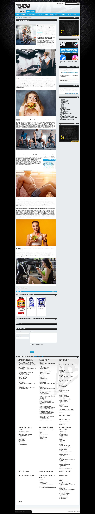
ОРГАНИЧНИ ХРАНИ (65, 415)
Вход (62, 3)
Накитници (62, 440)
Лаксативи (42, 405)
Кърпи (61, 460)
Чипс (61, 367)
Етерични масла (22, 440)
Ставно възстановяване (24, 369)
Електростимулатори (64, 482)
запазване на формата (65, 103)
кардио (17, 287)
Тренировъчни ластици (65, 464)
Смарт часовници (63, 492)
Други (61, 480)
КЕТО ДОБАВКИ (64, 360)
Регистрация (59, 3)
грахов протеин (64, 108)
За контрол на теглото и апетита (47, 484)
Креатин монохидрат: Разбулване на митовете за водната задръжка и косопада (48, 163)
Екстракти (21, 381)
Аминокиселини (22, 366)
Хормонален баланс (44, 417)
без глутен (62, 106)
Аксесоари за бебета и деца (66, 451)
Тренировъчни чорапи (65, 454)
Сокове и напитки (64, 397)
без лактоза (63, 105)
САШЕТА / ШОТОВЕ (65, 471)
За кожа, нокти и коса (44, 393)
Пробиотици (42, 364)
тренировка (20, 287)
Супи (61, 381)
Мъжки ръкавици (64, 434)
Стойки (41, 431)
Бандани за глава (64, 453)
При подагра (42, 403)
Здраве (74, 14)
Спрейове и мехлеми (23, 444)
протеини (18, 217)
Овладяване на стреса (44, 415)
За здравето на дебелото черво (46, 411)
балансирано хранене (64, 100)
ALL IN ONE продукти (23, 373)
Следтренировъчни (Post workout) (26, 363)
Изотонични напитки (64, 379)
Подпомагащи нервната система (47, 416)
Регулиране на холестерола (45, 401)
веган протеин (63, 112)
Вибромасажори (63, 485)
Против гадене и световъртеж (46, 413)
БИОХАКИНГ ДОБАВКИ (23, 388)
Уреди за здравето (64, 494)
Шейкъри (62, 436)
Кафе (61, 389)
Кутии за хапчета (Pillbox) (65, 446)
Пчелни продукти (43, 372)
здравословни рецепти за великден (67, 119)
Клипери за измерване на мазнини (67, 459)
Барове (61, 375)
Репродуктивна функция (45, 418)
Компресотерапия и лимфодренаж (67, 484)
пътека (62, 114)
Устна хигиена (43, 398)
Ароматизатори (22, 438)
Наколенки (62, 441)
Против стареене (43, 392)
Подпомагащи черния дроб (45, 371)
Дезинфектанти (22, 433)
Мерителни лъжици (64, 461)
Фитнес (57, 14)
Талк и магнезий (63, 463)
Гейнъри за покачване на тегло (26, 372)
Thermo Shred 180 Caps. (31, 308)
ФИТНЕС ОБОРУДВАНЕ (46, 428)
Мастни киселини (23, 377)
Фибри (41, 366)
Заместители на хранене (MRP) (66, 376)
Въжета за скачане (44, 434)
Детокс (41, 386)
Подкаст (40, 14)
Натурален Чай (43, 381)
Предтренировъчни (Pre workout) (26, 362)
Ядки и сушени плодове (65, 399)
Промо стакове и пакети (46, 471)
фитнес (26, 287)
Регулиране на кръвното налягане (47, 407)
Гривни (61, 458)
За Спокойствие (43, 483)
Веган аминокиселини (65, 421)
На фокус (63, 14)
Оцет (61, 391)
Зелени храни (42, 377)
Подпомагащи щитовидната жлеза (47, 388)
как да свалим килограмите (66, 115)
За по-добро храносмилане (45, 400)
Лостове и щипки (43, 437)
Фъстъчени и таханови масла (66, 372)
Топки (41, 433)
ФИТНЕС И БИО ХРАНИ (66, 364)
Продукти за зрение (44, 379)
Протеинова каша (64, 406)
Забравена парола (77, 511)
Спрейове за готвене (64, 377)
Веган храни (62, 424)
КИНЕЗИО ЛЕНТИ (23, 471)
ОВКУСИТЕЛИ (63, 476)
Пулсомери (62, 488)
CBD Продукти (43, 382)
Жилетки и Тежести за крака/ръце (47, 429)
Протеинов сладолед (64, 396)
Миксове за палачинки (65, 390)
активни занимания (64, 101)
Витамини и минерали (24, 376)
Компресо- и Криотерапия (65, 483)
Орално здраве (43, 389)
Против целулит (22, 443)
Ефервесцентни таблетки (65, 380)
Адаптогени (21, 379)
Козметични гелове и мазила (25, 434)
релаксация (63, 99)
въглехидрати (51, 216)
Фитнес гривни (63, 498)
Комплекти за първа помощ (66, 468)
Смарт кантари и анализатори (66, 490)
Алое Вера (42, 362)
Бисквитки (62, 387)
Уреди (41, 432)
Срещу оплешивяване (23, 435)
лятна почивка (63, 102)
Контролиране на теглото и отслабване (27, 368)
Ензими (41, 369)
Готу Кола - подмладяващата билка (72, 93)
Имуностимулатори (44, 378)
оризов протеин (63, 107)
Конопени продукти (44, 387)
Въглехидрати (22, 382)
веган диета (63, 110)
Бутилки (62, 450)
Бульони (62, 384)
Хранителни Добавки (31, 14)
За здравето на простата (45, 367)
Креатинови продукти (23, 367)
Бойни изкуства (63, 449)
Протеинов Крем (63, 400)
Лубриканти (62, 412)
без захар (62, 104)
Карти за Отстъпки (64, 487)
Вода (20, 502)
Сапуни (20, 436)
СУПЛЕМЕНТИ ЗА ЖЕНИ (24, 374)
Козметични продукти (24, 431)
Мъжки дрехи (63, 431)
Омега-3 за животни (44, 486)
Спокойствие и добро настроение (47, 402)
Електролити (22, 386)
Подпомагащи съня (44, 368)
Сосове (61, 382)
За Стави (41, 479)
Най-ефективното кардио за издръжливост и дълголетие (48, 167)
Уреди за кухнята (63, 497)
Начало (17, 14)
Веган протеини (63, 423)
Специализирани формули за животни (48, 487)
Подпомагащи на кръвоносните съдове (48, 391)
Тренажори (42, 436)
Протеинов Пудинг (64, 401)
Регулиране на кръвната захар (46, 408)
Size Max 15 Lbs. (41, 308)
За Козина (42, 481)
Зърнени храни (63, 386)
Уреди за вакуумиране (65, 493)
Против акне (21, 441)
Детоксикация (43, 397)
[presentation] (40, 348)
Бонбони (62, 371)
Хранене (46, 14)
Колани (61, 438)
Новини (23, 14)
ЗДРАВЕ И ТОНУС (44, 360)
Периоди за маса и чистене (49, 165)
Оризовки (62, 404)
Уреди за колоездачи (64, 495)
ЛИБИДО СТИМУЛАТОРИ (66, 410)
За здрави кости (43, 410)
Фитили (61, 439)
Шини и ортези (63, 448)
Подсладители (43, 376)
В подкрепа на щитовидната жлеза (47, 396)
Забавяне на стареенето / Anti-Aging (27, 387)
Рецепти (51, 14)
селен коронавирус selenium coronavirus (68, 116)
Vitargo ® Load (21, 310)
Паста (61, 366)
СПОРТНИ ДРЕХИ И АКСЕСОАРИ (65, 429)
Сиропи (61, 405)
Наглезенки (62, 443)
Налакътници (63, 465)
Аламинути (62, 370)
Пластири (62, 466)
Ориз (61, 369)
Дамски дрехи (63, 433)
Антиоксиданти (22, 378)
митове (24, 287)
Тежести (41, 438)
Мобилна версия (70, 511)
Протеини (21, 371)
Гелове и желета (63, 374)
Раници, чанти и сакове (65, 445)
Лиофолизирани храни (65, 402)
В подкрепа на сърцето (45, 373)
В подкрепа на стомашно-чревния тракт (48, 394)
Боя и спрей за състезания (65, 456)
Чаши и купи (63, 455)
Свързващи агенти (64, 392)
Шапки (61, 444)
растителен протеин (64, 111)
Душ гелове (21, 439)
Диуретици (42, 374)
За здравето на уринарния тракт (47, 412)
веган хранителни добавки (66, 109)
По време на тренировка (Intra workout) (27, 364)
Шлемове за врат (43, 439)
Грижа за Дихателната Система (46, 420)
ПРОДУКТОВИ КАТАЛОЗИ (26, 476)
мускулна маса (39, 32)
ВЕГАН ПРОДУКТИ (64, 420)
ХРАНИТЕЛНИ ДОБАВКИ (25, 360)
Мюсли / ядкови (63, 385)
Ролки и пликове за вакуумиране (67, 489)
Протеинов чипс (63, 394)
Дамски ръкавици (64, 435)
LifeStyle (69, 14)
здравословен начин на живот (66, 113)
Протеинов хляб (63, 395)
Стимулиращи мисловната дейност (47, 363)
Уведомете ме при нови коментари (37, 344)
